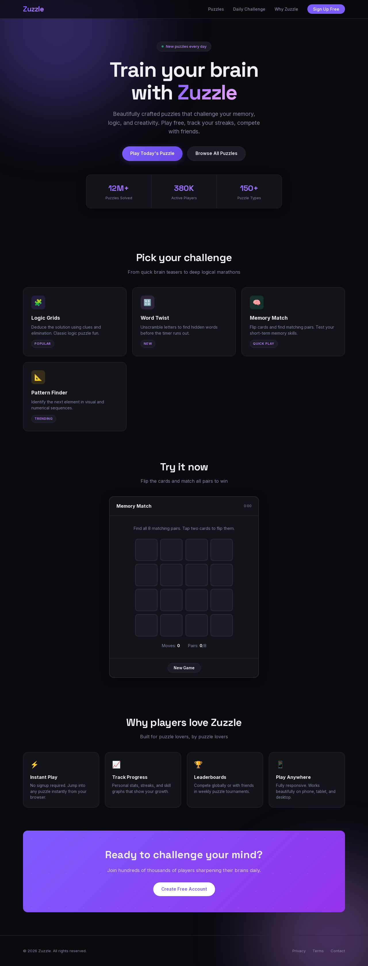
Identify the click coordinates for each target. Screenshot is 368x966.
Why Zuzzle (286, 9)
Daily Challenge (249, 9)
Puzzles (216, 9)
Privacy (299, 950)
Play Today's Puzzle (152, 153)
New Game (184, 669)
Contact (338, 950)
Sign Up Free (326, 9)
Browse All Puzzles (216, 153)
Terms (318, 950)
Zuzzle (33, 9)
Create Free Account (184, 890)
